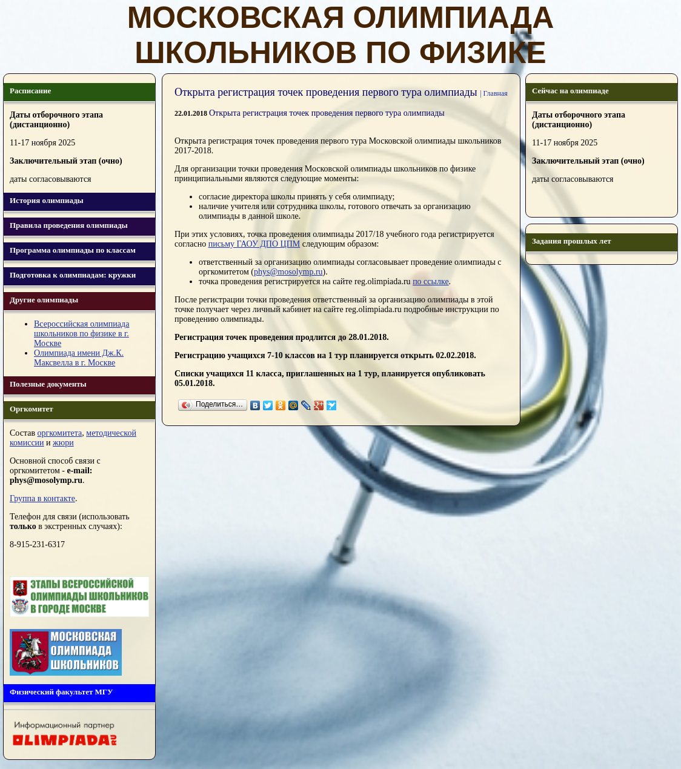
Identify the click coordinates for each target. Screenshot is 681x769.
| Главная (494, 93)
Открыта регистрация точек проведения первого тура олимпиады (327, 113)
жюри (63, 442)
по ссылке (430, 281)
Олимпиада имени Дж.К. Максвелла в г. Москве (79, 357)
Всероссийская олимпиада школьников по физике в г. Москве (81, 333)
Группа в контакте (42, 498)
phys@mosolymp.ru (288, 271)
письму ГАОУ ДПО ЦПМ (254, 243)
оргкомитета (60, 433)
